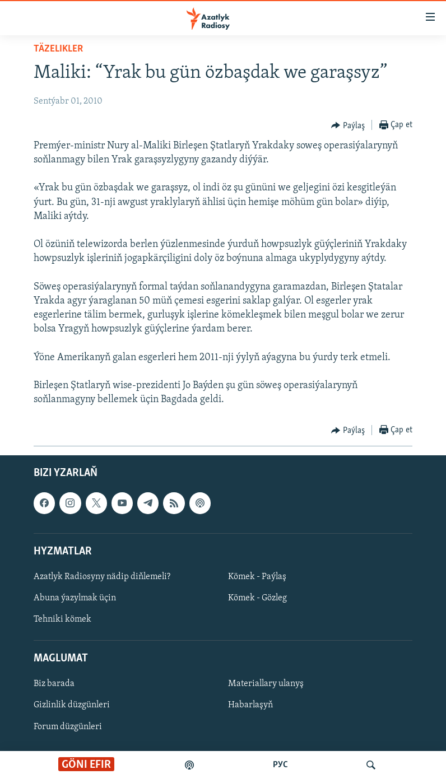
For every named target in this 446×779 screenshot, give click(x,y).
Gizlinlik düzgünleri (72, 705)
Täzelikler (58, 49)
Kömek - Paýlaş (257, 576)
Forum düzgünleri (68, 726)
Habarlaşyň (250, 705)
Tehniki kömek (62, 619)
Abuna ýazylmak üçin (75, 598)
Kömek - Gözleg (257, 598)
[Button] (348, 125)
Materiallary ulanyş (266, 684)
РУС (280, 765)
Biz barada (54, 684)
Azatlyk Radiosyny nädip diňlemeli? (102, 576)
